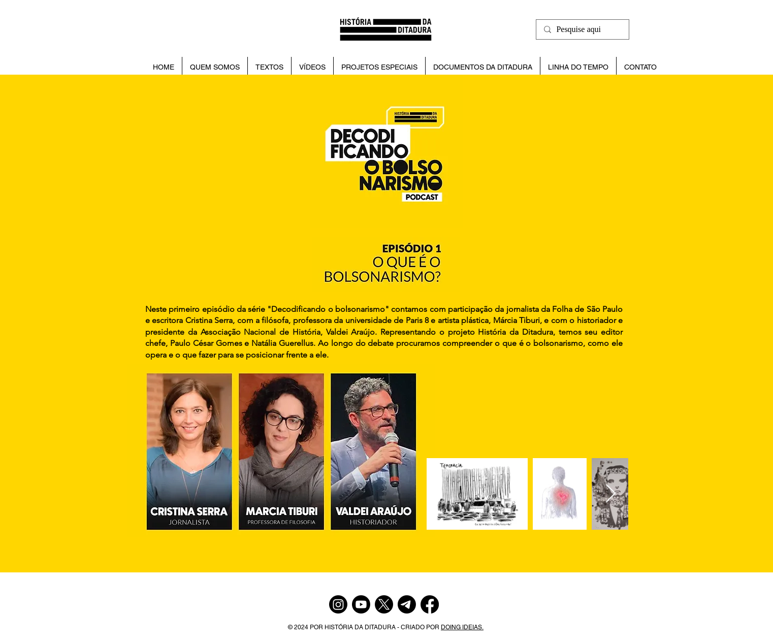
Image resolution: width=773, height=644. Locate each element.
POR (317, 627)
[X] (384, 604)
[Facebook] (430, 604)
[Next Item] (611, 494)
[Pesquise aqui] (581, 29)
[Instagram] (338, 604)
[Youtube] (361, 604)
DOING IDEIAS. (462, 627)
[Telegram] (407, 604)
